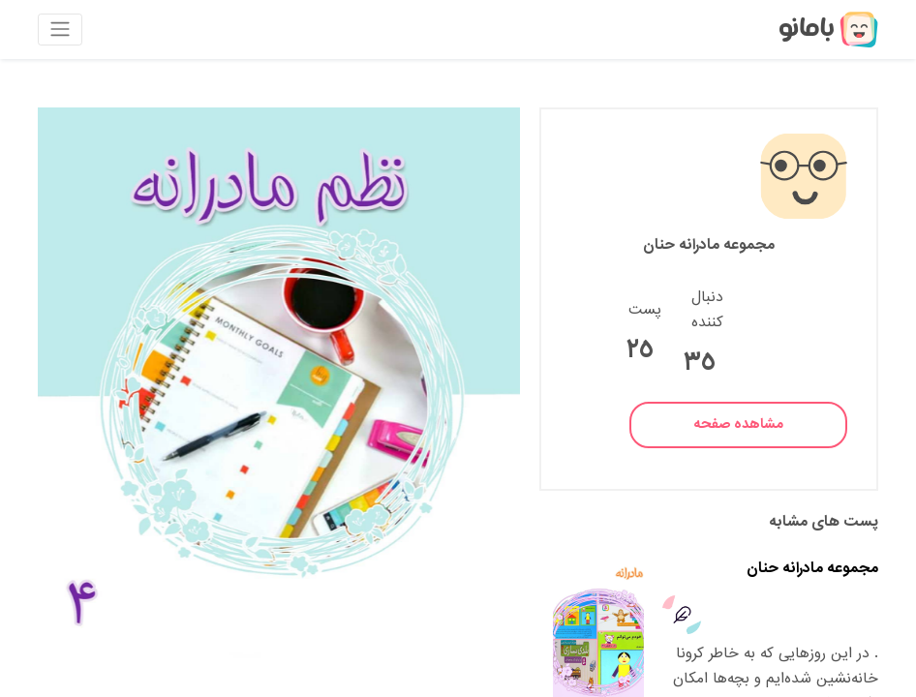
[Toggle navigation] (60, 29)
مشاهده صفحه (738, 424)
